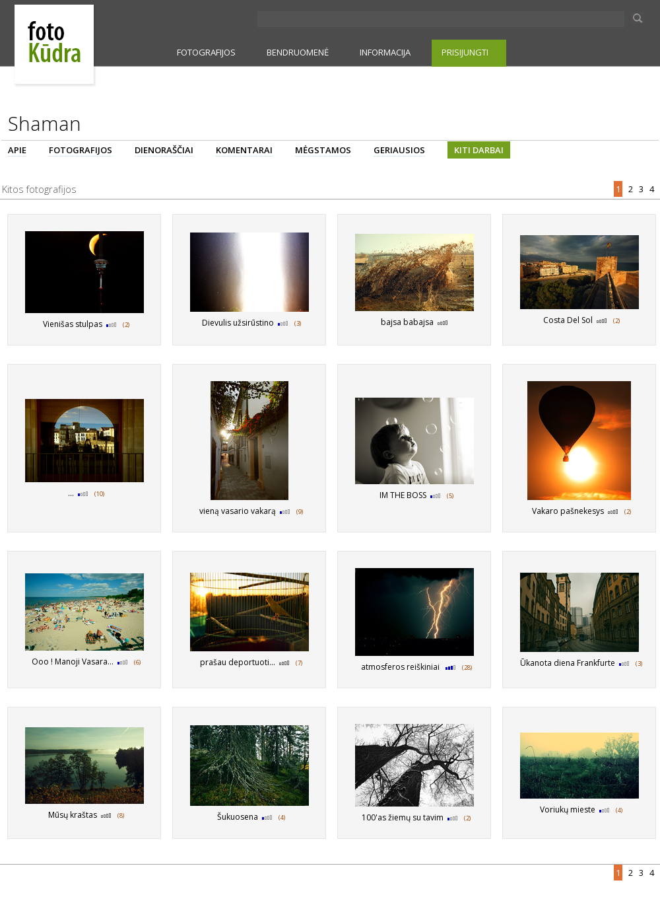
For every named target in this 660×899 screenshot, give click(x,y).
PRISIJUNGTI (465, 52)
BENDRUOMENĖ (298, 52)
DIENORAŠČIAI (164, 150)
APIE (17, 150)
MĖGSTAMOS (323, 150)
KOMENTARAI (244, 150)
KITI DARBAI (479, 150)
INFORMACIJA (385, 52)
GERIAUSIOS (399, 150)
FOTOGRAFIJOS (206, 52)
